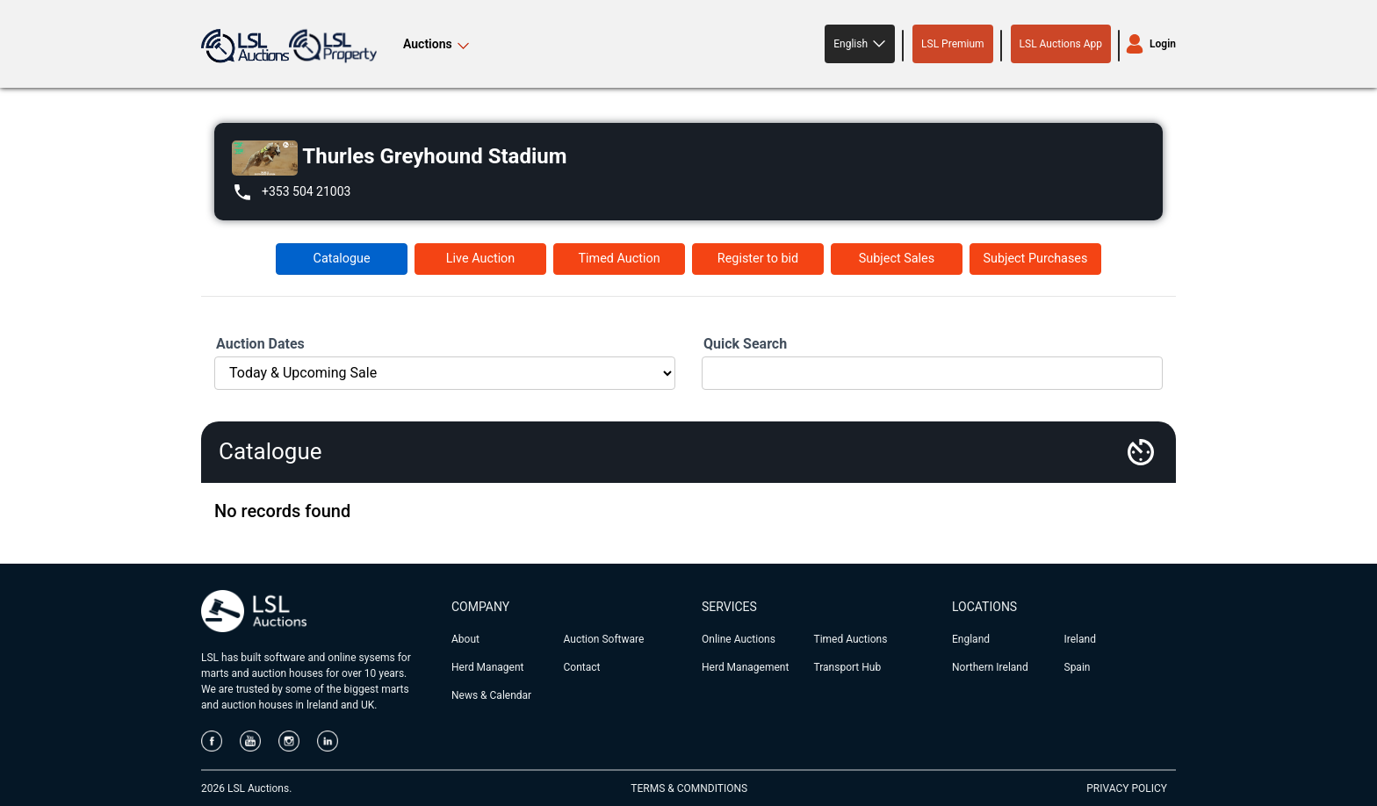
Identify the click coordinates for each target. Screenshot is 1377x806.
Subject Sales (896, 258)
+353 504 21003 (306, 191)
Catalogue (342, 258)
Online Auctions (738, 639)
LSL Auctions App (1061, 44)
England (971, 639)
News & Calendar (491, 695)
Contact (582, 667)
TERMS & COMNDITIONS (689, 788)
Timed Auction (619, 258)
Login (1163, 44)
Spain (1077, 667)
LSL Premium (952, 44)
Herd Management (745, 667)
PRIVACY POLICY (1126, 788)
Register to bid (757, 258)
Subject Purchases (1035, 258)
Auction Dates (260, 343)
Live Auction (480, 258)
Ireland (1080, 639)
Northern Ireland (990, 667)
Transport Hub (848, 667)
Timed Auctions (851, 639)
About (465, 639)
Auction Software (604, 639)
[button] (860, 44)
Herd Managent (487, 667)
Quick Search (745, 343)
